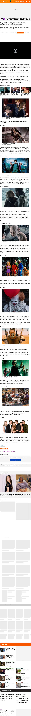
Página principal (5, 1)
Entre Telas (13, 451)
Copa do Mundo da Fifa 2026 (9, 661)
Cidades (22, 682)
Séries (4, 451)
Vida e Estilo (7, 682)
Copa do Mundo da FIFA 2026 (10, 1)
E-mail (26, 1)
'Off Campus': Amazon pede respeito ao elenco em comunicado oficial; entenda (22, 698)
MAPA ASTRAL (17, 1)
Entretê (8, 451)
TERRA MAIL (22, 1)
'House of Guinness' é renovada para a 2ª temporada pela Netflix (7, 697)
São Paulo (22, 675)
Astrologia (7, 675)
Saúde (22, 668)
